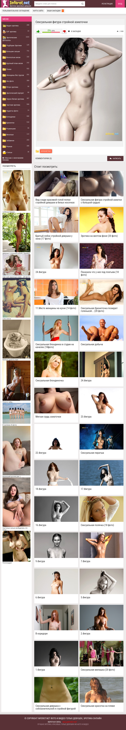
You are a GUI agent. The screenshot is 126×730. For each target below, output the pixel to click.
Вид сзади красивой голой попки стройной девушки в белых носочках (55, 201)
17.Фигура (86, 489)
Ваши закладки (55, 10)
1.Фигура (40, 669)
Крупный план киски (13, 63)
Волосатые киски (11, 57)
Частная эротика (11, 105)
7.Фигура (85, 561)
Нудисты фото (10, 111)
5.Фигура (85, 597)
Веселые (8, 134)
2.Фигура (85, 633)
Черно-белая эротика (13, 99)
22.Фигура (41, 452)
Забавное (8, 140)
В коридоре (42, 633)
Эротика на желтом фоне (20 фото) (99, 235)
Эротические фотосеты (10, 38)
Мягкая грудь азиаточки (48, 416)
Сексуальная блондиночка (50, 380)
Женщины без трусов (13, 75)
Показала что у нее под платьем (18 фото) (100, 273)
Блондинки (9, 117)
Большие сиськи (11, 51)
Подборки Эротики (12, 45)
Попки (7, 69)
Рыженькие (9, 128)
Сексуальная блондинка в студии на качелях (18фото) (55, 346)
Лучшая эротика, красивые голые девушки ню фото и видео (63, 724)
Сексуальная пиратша (92, 452)
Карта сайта (38, 11)
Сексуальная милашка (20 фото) (98, 669)
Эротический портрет (13, 93)
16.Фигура (41, 525)
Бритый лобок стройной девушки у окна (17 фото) (54, 237)
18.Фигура (41, 489)
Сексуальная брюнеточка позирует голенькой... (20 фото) (99, 309)
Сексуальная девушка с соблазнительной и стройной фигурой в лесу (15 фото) (56, 707)
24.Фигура (41, 272)
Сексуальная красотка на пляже (98, 705)
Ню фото (8, 81)
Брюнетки (8, 123)
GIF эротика (9, 31)
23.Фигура (86, 416)
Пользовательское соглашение (16, 11)
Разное (7, 146)
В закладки (74, 31)
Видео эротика (11, 25)
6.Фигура (40, 597)
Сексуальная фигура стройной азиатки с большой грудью (101, 201)
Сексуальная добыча (92, 344)
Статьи (7, 152)
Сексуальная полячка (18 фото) (97, 525)
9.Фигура (40, 561)
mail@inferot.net (70, 722)
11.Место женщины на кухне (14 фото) (56, 308)
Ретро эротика (10, 87)
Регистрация (107, 4)
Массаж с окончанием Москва (13, 159)
